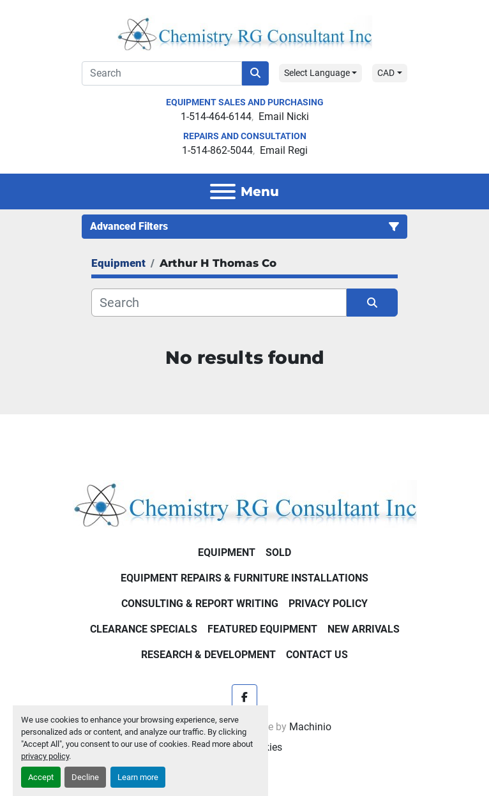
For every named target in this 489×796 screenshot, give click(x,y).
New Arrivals (363, 629)
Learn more (137, 777)
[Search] (162, 73)
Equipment (226, 552)
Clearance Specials (143, 629)
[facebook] (244, 697)
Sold (278, 552)
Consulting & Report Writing (199, 603)
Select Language (317, 73)
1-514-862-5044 (217, 150)
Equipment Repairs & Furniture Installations (244, 578)
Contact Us (317, 655)
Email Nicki (284, 116)
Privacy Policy (328, 603)
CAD (386, 73)
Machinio (310, 727)
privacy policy (45, 756)
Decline (85, 777)
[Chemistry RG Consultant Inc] (245, 503)
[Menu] (223, 191)
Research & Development (208, 655)
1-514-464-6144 (216, 116)
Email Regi (284, 150)
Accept (41, 777)
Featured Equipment (262, 629)
